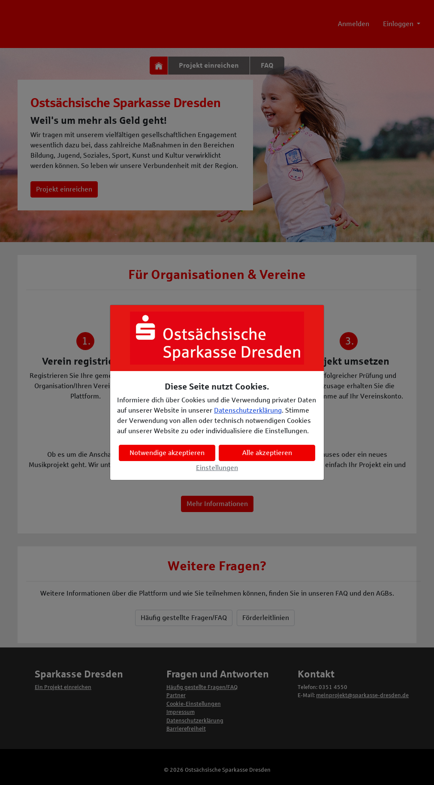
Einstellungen (217, 467)
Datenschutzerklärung (248, 410)
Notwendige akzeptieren (167, 452)
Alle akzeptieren (267, 452)
